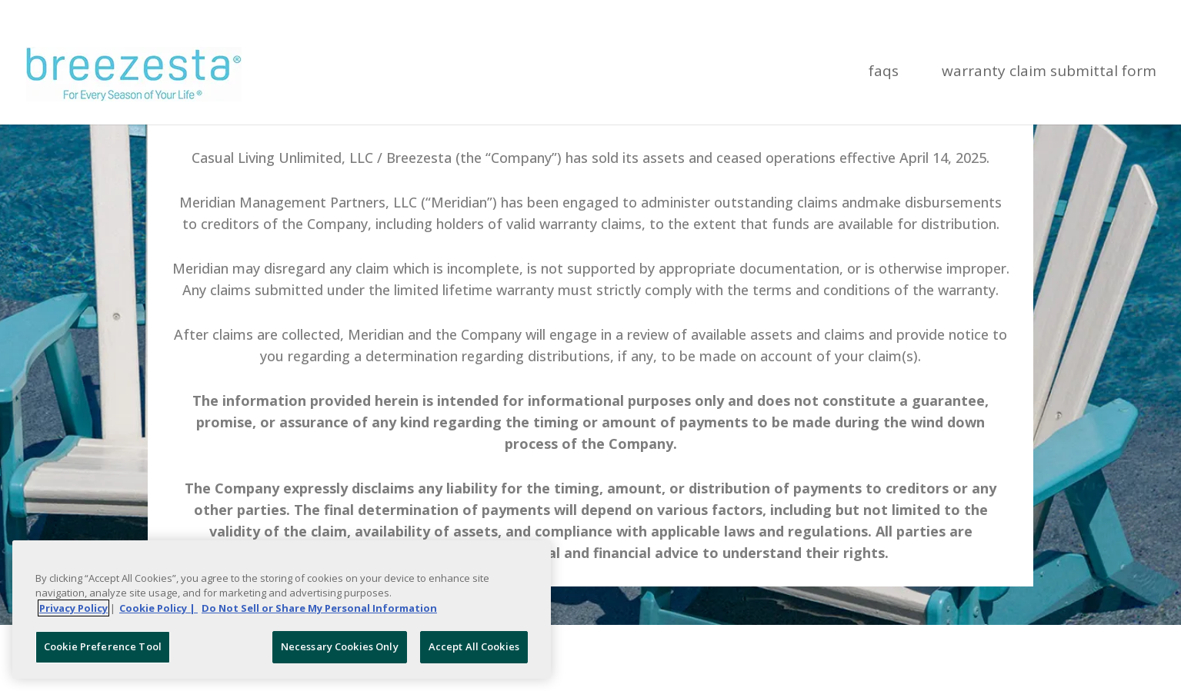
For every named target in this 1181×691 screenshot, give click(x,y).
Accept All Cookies (474, 646)
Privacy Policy (73, 608)
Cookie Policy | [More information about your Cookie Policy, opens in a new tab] (158, 608)
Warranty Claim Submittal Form (1049, 73)
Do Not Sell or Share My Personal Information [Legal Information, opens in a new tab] (319, 608)
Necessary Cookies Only (340, 646)
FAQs (884, 73)
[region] (281, 609)
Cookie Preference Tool (103, 646)
